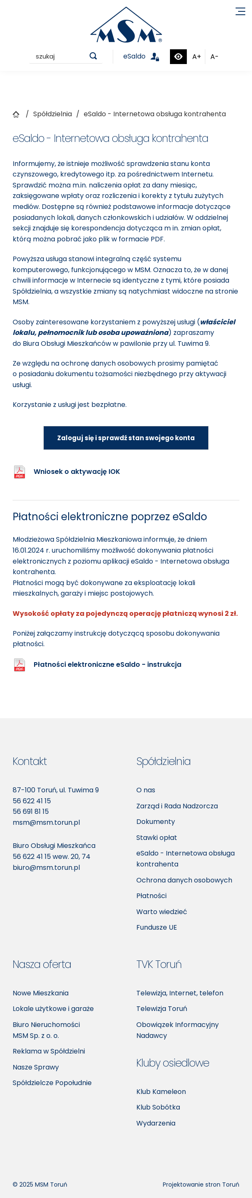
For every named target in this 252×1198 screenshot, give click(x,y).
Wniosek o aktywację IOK (77, 471)
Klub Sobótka (158, 1107)
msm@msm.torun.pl (46, 822)
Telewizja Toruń (161, 1008)
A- (214, 57)
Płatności (151, 896)
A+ (196, 57)
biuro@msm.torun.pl (46, 867)
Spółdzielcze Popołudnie (52, 1083)
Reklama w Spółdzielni (49, 1051)
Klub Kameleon (161, 1091)
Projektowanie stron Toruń (201, 1184)
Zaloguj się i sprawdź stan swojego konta (126, 437)
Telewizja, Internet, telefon (179, 993)
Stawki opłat (156, 837)
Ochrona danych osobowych (184, 880)
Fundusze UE (156, 927)
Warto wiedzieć (161, 912)
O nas (145, 790)
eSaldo (146, 56)
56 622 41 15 (32, 801)
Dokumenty (155, 821)
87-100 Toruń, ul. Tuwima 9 (56, 790)
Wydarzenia (155, 1123)
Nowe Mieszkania (41, 993)
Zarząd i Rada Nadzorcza (177, 806)
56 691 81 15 (31, 811)
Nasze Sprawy (36, 1067)
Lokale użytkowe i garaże (53, 1008)
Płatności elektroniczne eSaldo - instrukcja (107, 664)
